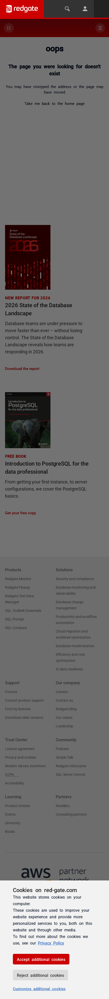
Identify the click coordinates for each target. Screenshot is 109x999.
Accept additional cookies (41, 959)
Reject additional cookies (40, 975)
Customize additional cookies (39, 988)
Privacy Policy (51, 943)
